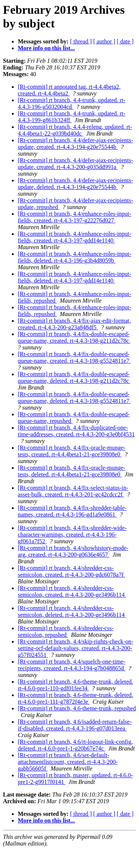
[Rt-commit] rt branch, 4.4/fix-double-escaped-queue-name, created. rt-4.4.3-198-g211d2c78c (74, 337)
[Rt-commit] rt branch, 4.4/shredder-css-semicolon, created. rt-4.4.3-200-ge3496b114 (72, 591)
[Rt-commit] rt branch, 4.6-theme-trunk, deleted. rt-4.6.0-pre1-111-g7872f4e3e (75, 698)
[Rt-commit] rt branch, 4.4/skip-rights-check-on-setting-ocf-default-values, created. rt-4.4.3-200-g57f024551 (75, 648)
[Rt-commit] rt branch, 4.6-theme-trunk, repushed (77, 708)
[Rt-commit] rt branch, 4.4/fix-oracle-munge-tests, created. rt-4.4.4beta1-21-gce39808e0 (71, 450)
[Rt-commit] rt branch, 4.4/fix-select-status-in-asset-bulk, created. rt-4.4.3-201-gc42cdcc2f (73, 491)
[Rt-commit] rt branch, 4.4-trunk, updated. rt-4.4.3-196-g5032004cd (71, 103)
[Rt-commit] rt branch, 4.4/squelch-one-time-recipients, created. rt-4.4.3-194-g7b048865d (71, 664)
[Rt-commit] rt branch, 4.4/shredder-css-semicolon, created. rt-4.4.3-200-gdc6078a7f (71, 571)
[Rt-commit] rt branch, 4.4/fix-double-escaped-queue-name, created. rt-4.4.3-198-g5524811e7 (74, 357)
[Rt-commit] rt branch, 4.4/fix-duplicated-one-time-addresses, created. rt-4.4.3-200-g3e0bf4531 (76, 430)
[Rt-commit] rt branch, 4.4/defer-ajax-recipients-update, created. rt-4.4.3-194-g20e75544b (75, 143)
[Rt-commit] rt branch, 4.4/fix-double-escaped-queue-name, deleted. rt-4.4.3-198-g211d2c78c (74, 377)
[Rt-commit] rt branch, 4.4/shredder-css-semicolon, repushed (66, 631)
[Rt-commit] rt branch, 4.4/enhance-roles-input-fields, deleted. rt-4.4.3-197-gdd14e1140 (74, 277)
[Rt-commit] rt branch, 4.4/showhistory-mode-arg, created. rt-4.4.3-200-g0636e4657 (73, 551)
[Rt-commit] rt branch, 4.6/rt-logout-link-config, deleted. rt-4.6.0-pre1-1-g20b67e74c (75, 745)
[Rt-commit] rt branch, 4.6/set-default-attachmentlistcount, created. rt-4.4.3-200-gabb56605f (68, 762)
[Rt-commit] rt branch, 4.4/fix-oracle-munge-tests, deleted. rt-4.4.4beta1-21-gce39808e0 (71, 471)
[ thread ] (81, 41)
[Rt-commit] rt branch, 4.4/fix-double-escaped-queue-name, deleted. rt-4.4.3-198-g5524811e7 (74, 397)
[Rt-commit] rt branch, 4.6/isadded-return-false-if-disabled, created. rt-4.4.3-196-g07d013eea (75, 725)
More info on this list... (46, 48)
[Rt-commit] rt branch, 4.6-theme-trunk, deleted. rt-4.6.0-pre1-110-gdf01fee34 (75, 684)
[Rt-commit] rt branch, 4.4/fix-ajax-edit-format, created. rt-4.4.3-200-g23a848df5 (74, 323)
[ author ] (104, 41)
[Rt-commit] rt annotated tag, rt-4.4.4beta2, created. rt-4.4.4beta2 (69, 90)
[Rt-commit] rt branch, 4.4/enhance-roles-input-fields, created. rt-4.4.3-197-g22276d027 (74, 217)
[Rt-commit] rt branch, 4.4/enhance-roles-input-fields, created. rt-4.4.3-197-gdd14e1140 (74, 237)
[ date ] (125, 41)
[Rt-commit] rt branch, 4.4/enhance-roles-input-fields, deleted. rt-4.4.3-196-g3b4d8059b (74, 257)
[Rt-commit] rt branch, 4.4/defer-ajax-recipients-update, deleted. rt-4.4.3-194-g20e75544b (75, 183)
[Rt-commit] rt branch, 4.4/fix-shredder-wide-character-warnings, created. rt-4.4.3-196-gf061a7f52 (72, 534)
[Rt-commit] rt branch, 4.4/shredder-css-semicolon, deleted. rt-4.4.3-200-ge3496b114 (72, 611)
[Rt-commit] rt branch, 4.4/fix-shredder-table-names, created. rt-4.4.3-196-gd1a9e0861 (72, 511)
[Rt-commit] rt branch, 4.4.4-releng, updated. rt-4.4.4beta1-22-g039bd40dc (75, 130)
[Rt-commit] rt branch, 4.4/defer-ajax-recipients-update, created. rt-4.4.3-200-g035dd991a (75, 163)
